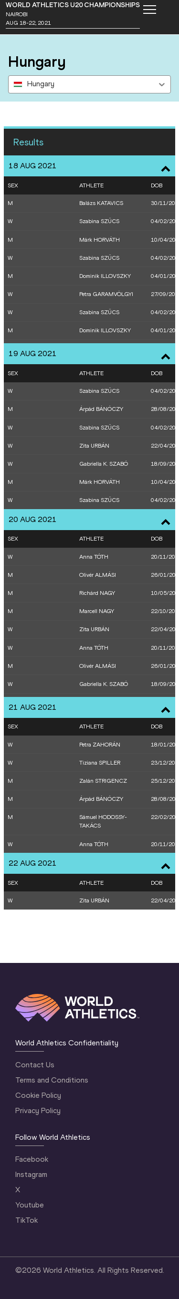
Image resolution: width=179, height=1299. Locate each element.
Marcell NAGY (96, 611)
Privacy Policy (38, 1110)
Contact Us (34, 1064)
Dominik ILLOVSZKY (105, 276)
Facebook (31, 1159)
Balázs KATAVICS (101, 203)
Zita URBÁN (94, 445)
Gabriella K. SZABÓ (103, 463)
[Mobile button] (149, 9)
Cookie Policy (38, 1095)
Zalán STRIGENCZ (103, 780)
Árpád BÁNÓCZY (101, 409)
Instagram (31, 1174)
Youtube (29, 1204)
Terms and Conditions (51, 1079)
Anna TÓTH (93, 556)
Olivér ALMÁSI (97, 575)
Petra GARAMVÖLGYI (106, 294)
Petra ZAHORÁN (99, 744)
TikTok (26, 1220)
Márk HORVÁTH (99, 239)
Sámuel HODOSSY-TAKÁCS (103, 821)
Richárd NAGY (97, 593)
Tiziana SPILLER (99, 762)
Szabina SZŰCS (99, 221)
